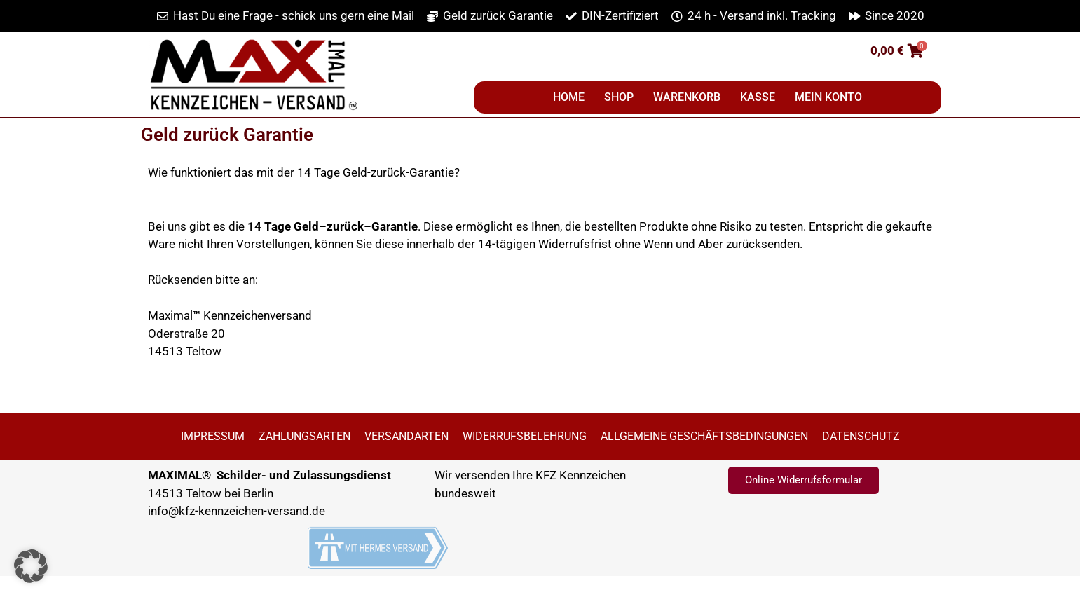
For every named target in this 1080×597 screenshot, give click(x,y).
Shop (619, 97)
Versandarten (406, 436)
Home (569, 97)
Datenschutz (861, 436)
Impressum (213, 436)
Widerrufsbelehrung (525, 436)
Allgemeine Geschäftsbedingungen (704, 436)
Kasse (757, 97)
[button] (540, 191)
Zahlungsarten (304, 436)
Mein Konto (828, 97)
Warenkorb (686, 97)
